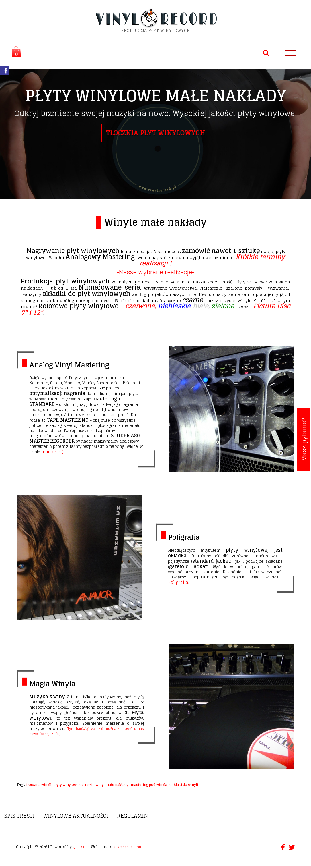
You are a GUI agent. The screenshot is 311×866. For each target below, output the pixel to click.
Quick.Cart (81, 847)
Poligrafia (184, 537)
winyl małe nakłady (112, 785)
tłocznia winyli (38, 785)
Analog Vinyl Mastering (69, 365)
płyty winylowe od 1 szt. (73, 785)
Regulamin (132, 815)
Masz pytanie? (304, 439)
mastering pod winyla (149, 785)
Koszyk (14, 52)
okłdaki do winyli (183, 785)
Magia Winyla (52, 684)
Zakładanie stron (127, 847)
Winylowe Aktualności (75, 815)
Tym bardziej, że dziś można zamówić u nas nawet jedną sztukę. (86, 731)
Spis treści (19, 815)
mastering (52, 452)
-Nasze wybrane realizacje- (155, 272)
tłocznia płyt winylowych (155, 133)
